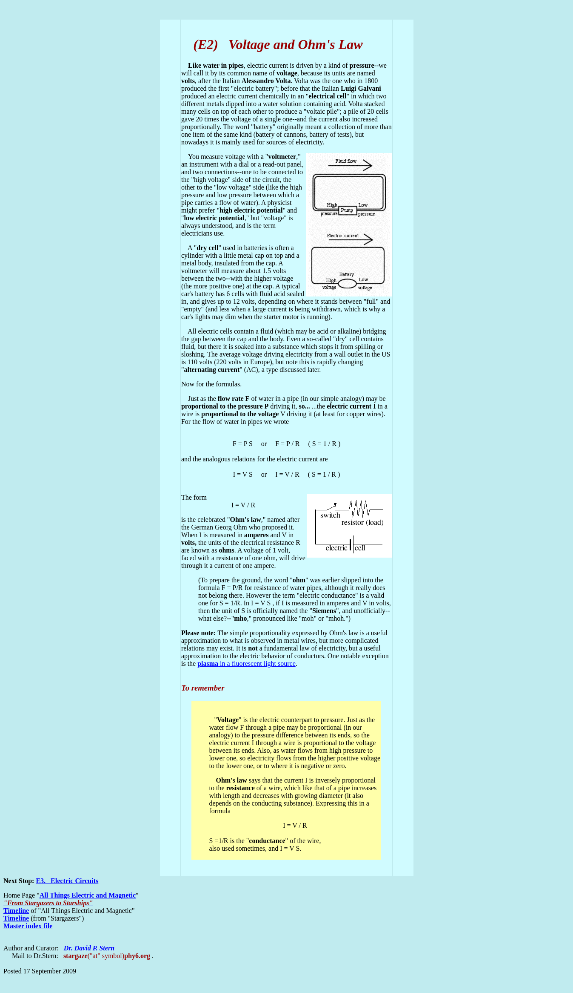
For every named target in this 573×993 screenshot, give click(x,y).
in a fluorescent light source (246, 663)
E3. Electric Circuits (67, 880)
